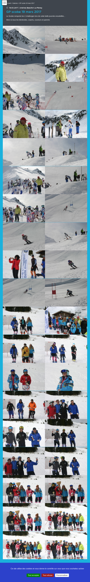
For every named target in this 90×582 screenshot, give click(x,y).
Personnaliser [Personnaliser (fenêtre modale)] (62, 575)
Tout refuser (47, 575)
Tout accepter (33, 575)
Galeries (15, 3)
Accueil (8, 3)
